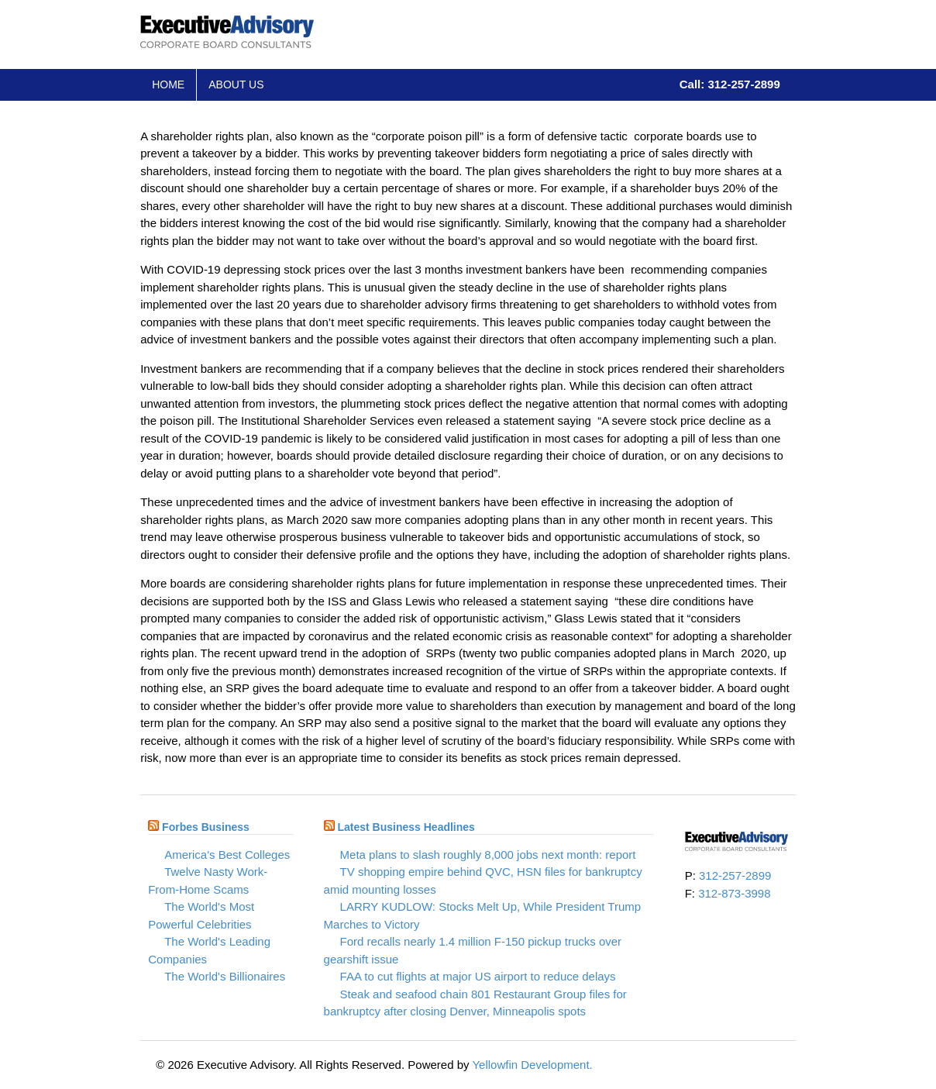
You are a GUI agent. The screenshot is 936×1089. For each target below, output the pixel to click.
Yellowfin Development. (532, 1064)
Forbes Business (205, 827)
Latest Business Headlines (405, 827)
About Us (235, 84)
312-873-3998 (734, 893)
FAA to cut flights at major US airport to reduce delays (478, 976)
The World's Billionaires (224, 976)
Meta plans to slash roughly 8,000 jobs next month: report (488, 854)
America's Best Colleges (227, 854)
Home (168, 84)
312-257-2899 (735, 875)
